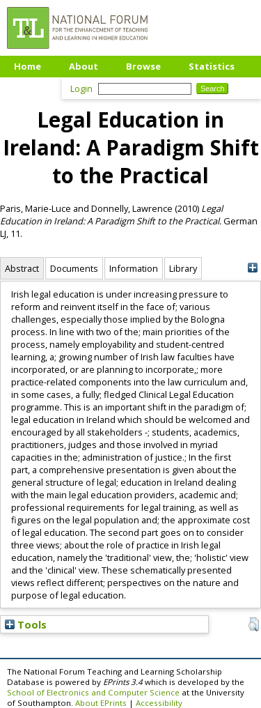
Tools (26, 624)
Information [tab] (133, 268)
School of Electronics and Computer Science (93, 692)
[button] (253, 624)
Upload (31, 87)
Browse (143, 66)
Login (81, 88)
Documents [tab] (74, 268)
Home (27, 66)
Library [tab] (183, 268)
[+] (252, 268)
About (83, 66)
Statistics (212, 66)
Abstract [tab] (22, 268)
